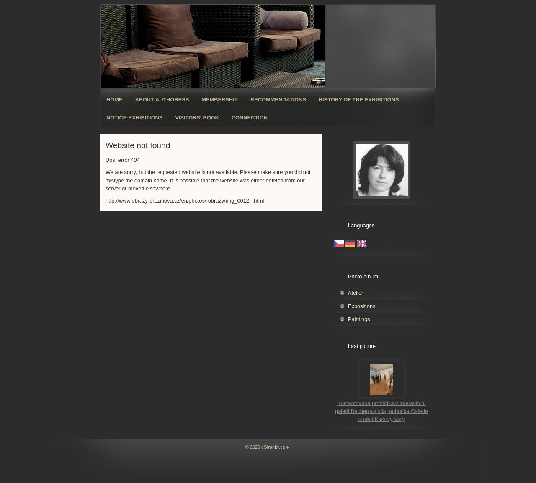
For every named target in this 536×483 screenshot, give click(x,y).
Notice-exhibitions (134, 117)
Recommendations (278, 99)
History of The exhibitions (359, 99)
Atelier (355, 293)
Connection (250, 117)
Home (114, 99)
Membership (219, 99)
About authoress (162, 99)
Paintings (359, 319)
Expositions (361, 306)
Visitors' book (197, 117)
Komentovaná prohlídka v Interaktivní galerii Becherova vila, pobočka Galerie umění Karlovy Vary (381, 411)
